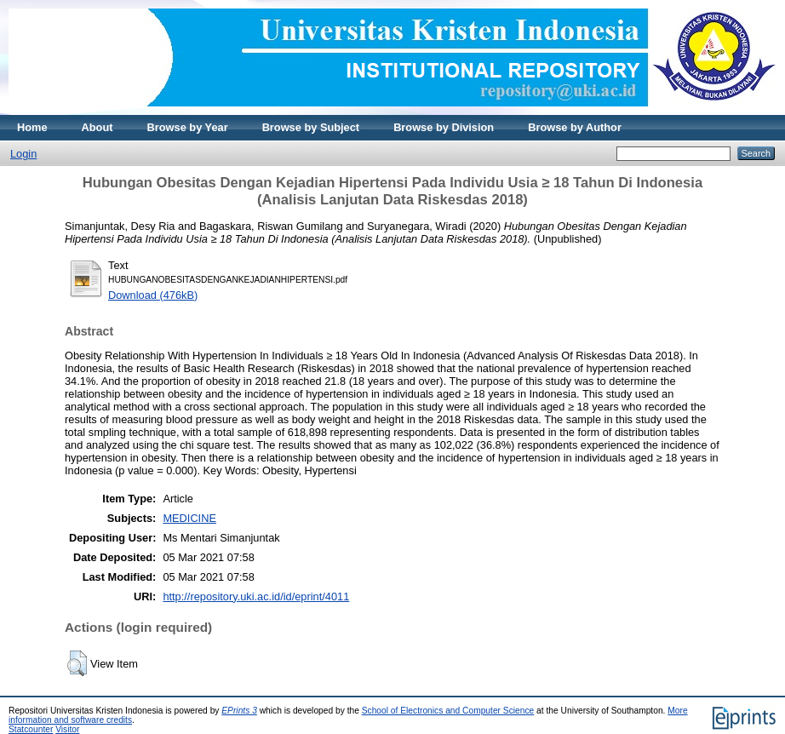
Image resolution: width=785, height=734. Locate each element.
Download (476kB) (153, 295)
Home (32, 127)
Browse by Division (443, 127)
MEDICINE (189, 518)
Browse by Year (187, 127)
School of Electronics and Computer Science (448, 710)
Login (23, 153)
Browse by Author (575, 127)
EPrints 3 (239, 710)
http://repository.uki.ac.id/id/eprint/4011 (256, 596)
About (97, 127)
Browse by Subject (311, 127)
